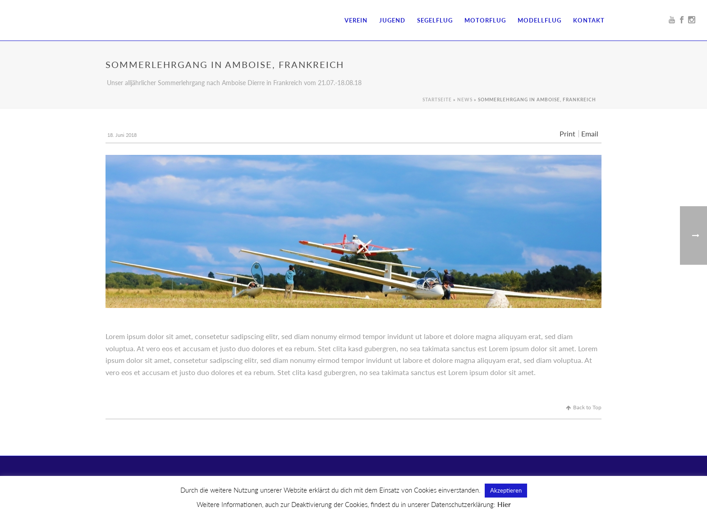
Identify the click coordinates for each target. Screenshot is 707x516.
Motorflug (485, 20)
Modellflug (539, 20)
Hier (504, 504)
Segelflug (435, 20)
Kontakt (589, 20)
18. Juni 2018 (122, 135)
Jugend (392, 20)
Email (589, 133)
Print (567, 133)
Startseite (437, 99)
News (465, 99)
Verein (355, 20)
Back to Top (583, 407)
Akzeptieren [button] (506, 490)
